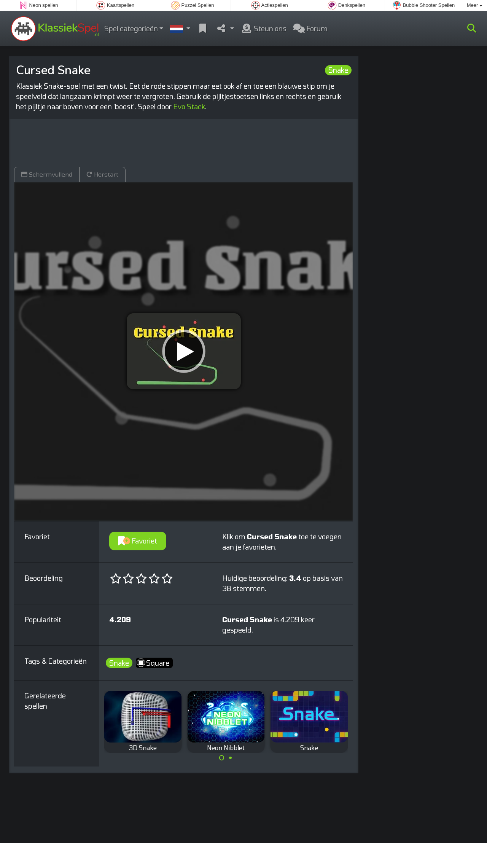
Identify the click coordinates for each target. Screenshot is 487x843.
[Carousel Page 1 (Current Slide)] (221, 757)
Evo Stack (189, 106)
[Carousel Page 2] (230, 757)
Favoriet (137, 541)
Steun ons (263, 28)
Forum (310, 28)
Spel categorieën (131, 28)
